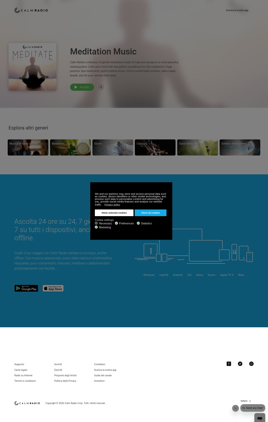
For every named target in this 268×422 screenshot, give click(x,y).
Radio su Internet (23, 375)
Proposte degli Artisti (65, 375)
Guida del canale (103, 375)
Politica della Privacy (65, 381)
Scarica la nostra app (237, 10)
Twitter (240, 364)
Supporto (19, 364)
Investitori (99, 381)
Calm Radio (31, 10)
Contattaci (99, 364)
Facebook (229, 364)
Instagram (251, 364)
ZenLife (58, 370)
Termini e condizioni (25, 381)
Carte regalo (20, 370)
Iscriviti (58, 364)
